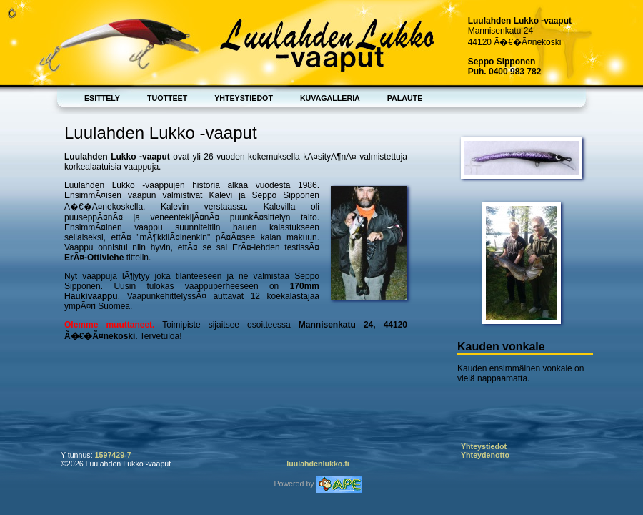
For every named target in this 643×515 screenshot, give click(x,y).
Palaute (405, 98)
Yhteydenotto (485, 455)
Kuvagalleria (330, 98)
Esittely (102, 98)
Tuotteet (167, 98)
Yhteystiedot (243, 98)
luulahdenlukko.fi (317, 463)
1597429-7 (113, 455)
